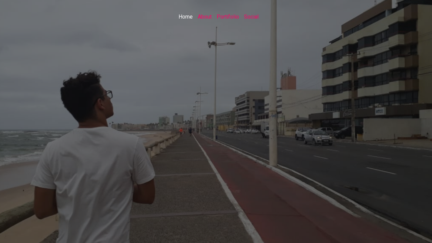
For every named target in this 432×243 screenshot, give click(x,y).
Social (251, 17)
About (205, 17)
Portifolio (228, 17)
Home (186, 17)
